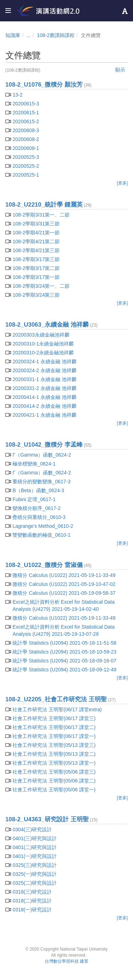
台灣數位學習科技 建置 (66, 961)
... (29, 35)
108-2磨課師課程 (55, 35)
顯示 (120, 70)
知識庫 (12, 35)
